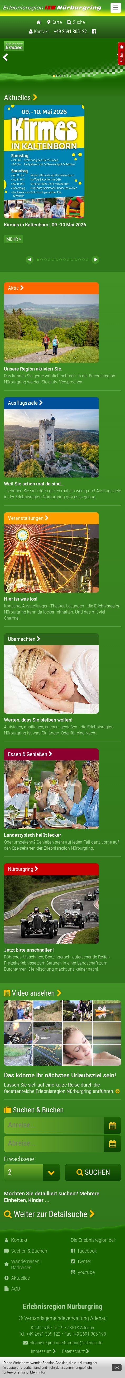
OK (116, 1367)
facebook (84, 1251)
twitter (81, 1261)
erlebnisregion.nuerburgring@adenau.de (62, 1342)
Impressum (43, 1351)
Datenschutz (75, 1351)
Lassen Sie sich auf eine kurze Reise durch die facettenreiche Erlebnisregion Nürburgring (61, 1088)
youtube (83, 1272)
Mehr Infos (38, 1372)
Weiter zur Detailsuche (49, 1213)
